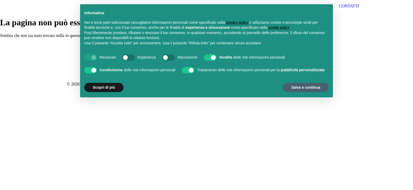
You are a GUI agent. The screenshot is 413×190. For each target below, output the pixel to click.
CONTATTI (349, 6)
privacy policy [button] (237, 22)
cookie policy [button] (278, 27)
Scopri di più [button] (104, 87)
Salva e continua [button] (305, 87)
